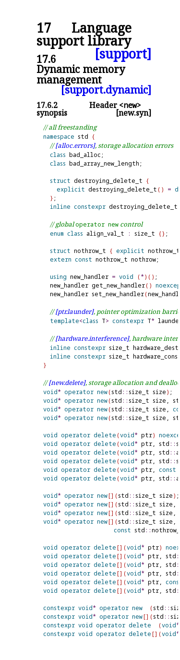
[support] (123, 54)
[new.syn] (133, 113)
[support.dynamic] (106, 89)
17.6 (46, 59)
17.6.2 (47, 105)
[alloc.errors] (75, 145)
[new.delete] (66, 382)
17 (43, 28)
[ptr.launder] (74, 311)
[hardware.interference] (92, 338)
